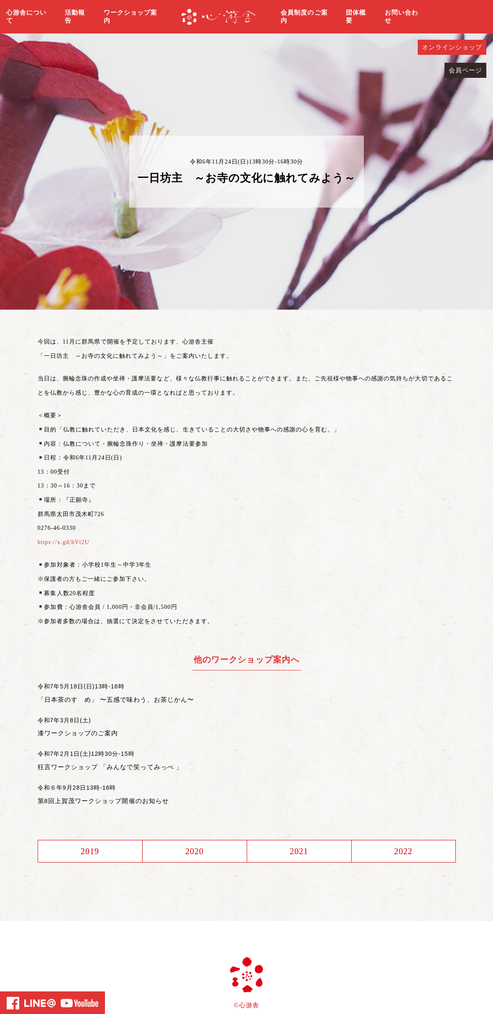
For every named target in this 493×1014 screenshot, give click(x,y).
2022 (403, 851)
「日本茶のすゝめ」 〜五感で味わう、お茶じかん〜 (116, 699)
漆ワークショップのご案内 (78, 733)
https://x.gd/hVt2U (63, 542)
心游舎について (26, 16)
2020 (194, 851)
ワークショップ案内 (130, 16)
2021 (299, 851)
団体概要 (356, 16)
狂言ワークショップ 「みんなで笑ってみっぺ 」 (110, 766)
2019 (90, 851)
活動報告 (75, 16)
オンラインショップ (452, 47)
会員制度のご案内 (304, 16)
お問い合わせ (401, 16)
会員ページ (465, 70)
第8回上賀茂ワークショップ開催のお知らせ (103, 800)
